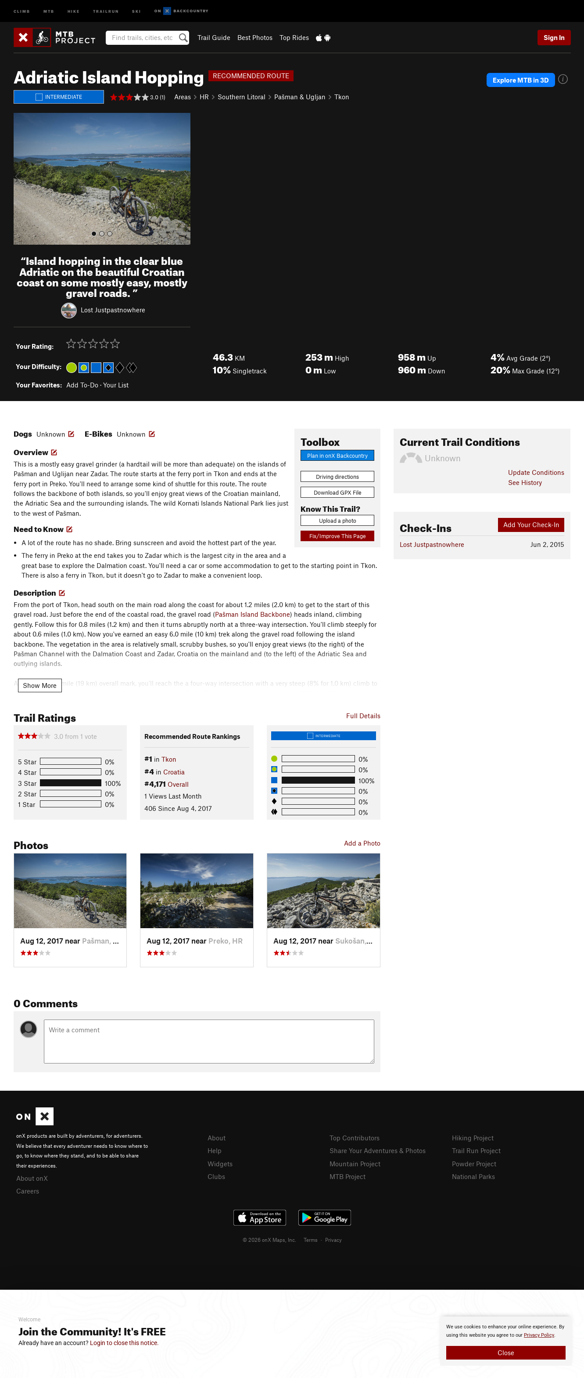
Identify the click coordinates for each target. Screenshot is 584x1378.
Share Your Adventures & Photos (378, 1150)
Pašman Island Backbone (252, 614)
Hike (74, 11)
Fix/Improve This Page (337, 535)
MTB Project (347, 1176)
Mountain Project (355, 1164)
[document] (506, 1341)
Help (215, 1150)
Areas (182, 97)
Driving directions (337, 476)
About (217, 1138)
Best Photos (254, 37)
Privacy (333, 1240)
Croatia (174, 772)
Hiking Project (473, 1138)
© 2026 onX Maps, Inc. (269, 1240)
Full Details (363, 716)
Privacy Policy (539, 1335)
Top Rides (294, 37)
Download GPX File (338, 492)
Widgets (220, 1164)
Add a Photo (362, 843)
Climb (22, 11)
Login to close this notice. (124, 1342)
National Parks (473, 1176)
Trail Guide (213, 37)
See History (525, 482)
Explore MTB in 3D (521, 80)
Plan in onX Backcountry (337, 455)
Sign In (554, 37)
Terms (311, 1240)
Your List (116, 385)
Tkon (341, 97)
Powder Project (474, 1164)
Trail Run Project (476, 1150)
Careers (27, 1191)
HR (204, 97)
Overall (178, 784)
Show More (40, 685)
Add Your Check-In (531, 524)
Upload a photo (337, 520)
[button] (22, 179)
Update (536, 472)
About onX (32, 1178)
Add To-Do (82, 385)
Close (506, 1352)
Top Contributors (355, 1138)
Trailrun (106, 11)
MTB (48, 11)
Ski (136, 11)
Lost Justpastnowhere (113, 310)
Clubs (216, 1176)
